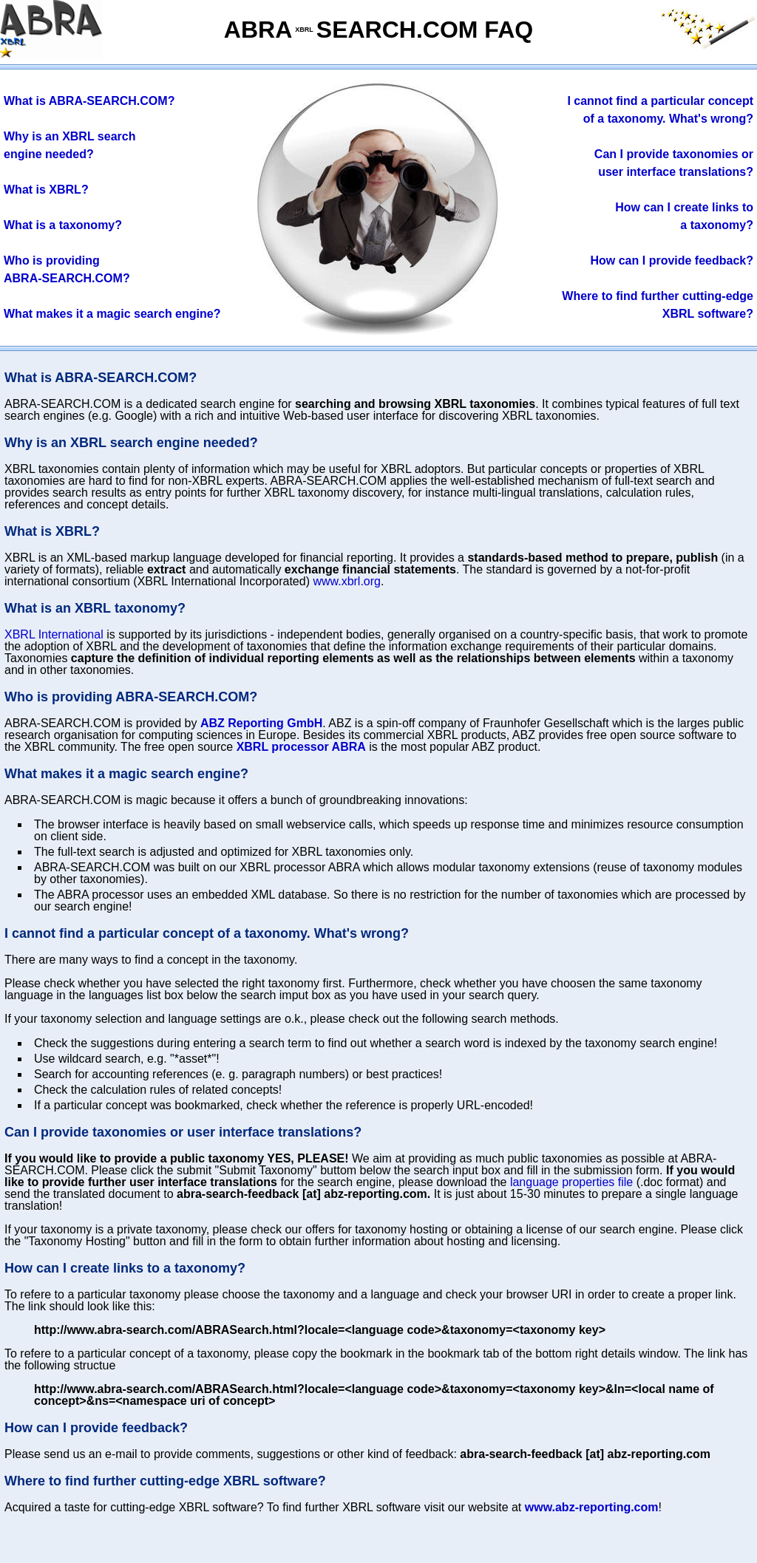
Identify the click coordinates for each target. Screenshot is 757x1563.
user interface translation (675, 172)
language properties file (571, 1182)
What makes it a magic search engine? (112, 313)
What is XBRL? (46, 189)
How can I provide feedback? (672, 260)
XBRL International (53, 634)
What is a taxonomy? (63, 225)
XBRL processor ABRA (301, 746)
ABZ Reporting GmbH (261, 723)
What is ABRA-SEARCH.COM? (89, 101)
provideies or (673, 154)
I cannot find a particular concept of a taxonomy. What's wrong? (206, 933)
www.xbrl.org (347, 581)
